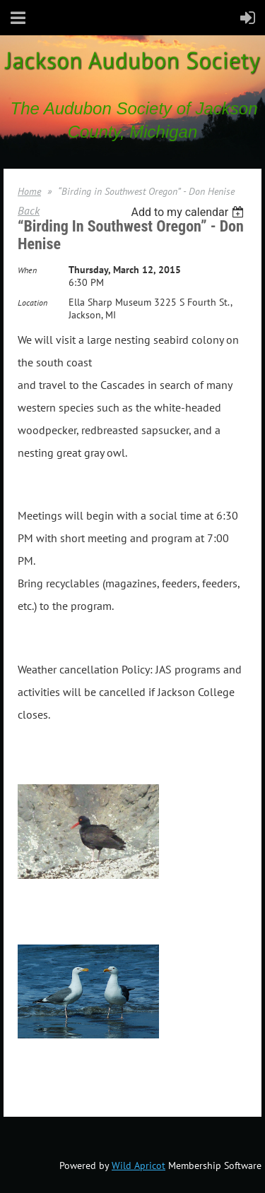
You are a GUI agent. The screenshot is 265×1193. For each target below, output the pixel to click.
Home (29, 191)
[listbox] (189, 212)
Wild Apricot (138, 1165)
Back (29, 210)
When (27, 270)
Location (32, 302)
